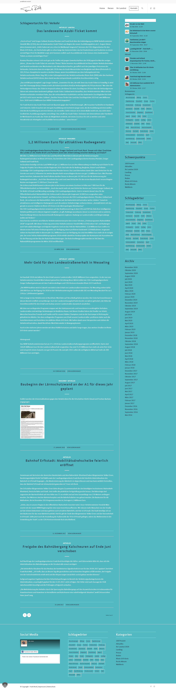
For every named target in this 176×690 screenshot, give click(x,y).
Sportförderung (130, 138)
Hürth (142, 108)
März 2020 (129, 291)
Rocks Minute (144, 131)
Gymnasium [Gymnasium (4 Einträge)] (129, 216)
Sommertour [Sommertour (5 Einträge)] (140, 242)
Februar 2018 (130, 365)
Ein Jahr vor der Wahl (137, 24)
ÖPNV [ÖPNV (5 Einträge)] (140, 249)
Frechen (152, 101)
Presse (127, 175)
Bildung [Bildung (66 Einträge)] (139, 204)
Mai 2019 (128, 321)
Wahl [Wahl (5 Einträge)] (127, 249)
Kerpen (134, 116)
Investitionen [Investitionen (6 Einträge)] (148, 219)
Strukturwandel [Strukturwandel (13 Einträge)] (140, 246)
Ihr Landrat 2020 (131, 169)
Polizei (148, 123)
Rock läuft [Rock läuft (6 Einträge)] (135, 238)
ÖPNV (140, 142)
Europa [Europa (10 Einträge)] (146, 208)
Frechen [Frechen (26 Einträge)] (152, 208)
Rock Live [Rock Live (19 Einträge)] (128, 238)
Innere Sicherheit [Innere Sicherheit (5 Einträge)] (130, 219)
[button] (5, 685)
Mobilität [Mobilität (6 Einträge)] (136, 231)
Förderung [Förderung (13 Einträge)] (138, 212)
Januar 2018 (129, 368)
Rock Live (128, 131)
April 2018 (129, 359)
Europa (146, 101)
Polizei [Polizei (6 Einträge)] (148, 231)
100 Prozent (129, 164)
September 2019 (131, 309)
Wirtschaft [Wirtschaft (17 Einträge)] (133, 249)
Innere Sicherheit (130, 112)
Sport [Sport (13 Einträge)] (147, 242)
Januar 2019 (129, 332)
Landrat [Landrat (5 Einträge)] (137, 227)
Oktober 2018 (130, 341)
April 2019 (129, 324)
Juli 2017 (128, 386)
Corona (145, 97)
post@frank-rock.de (25, 1)
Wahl (127, 142)
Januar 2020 (129, 297)
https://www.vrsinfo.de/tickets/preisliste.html (54, 86)
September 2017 (131, 380)
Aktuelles (63, 27)
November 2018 (131, 338)
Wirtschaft (133, 142)
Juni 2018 (128, 353)
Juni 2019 (128, 318)
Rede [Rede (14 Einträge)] (127, 234)
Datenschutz (51, 687)
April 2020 (129, 288)
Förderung (138, 105)
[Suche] (142, 8)
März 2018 (129, 362)
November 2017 (131, 374)
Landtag (71, 27)
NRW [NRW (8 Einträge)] (142, 231)
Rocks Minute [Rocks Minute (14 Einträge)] (144, 238)
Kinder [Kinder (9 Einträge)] (144, 223)
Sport (147, 135)
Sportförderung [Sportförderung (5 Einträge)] (130, 246)
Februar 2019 (130, 329)
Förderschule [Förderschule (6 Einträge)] (129, 212)
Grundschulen (146, 105)
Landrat (137, 120)
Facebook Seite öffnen (29, 652)
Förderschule (129, 105)
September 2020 (131, 273)
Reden (127, 178)
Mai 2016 (128, 415)
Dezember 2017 (131, 371)
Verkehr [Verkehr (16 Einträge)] (149, 246)
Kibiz (139, 116)
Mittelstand (129, 123)
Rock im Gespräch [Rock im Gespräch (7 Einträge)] (146, 234)
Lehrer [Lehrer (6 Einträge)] (149, 227)
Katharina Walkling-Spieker (75, 129)
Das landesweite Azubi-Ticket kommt (67, 31)
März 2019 (129, 327)
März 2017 (129, 397)
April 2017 (129, 395)
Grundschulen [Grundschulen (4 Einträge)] (146, 212)
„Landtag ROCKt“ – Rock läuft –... (141, 49)
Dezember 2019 (131, 300)
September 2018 (131, 344)
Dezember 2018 (131, 335)
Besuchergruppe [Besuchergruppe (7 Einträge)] (130, 204)
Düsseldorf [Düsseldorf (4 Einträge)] (139, 208)
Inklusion (148, 108)
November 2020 (131, 267)
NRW (142, 123)
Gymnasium (129, 108)
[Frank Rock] (31, 8)
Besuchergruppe (130, 97)
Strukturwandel (140, 138)
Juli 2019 (128, 315)
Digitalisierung (130, 101)
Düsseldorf (139, 101)
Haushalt (136, 108)
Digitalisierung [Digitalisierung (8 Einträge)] (130, 208)
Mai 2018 (128, 356)
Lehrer (149, 120)
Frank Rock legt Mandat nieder (140, 76)
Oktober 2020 (130, 270)
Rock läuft (135, 131)
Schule (151, 131)
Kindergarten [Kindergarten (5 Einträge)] (129, 227)
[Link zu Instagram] (154, 8)
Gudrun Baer (74, 249)
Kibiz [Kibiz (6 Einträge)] (139, 223)
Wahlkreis (71, 139)
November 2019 (131, 303)
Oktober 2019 (130, 306)
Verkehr (149, 138)
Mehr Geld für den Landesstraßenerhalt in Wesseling (67, 262)
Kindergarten (129, 120)
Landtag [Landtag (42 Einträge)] (143, 227)
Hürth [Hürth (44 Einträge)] (142, 216)
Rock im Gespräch (146, 127)
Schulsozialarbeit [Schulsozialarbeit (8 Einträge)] (130, 242)
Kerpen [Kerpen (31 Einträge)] (134, 223)
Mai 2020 (128, 285)
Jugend (128, 116)
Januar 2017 (129, 403)
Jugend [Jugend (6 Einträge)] (128, 223)
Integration (140, 112)
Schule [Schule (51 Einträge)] (151, 238)
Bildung (139, 97)
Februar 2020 (130, 294)
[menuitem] (102, 8)
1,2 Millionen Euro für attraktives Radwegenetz (67, 142)
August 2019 (130, 312)
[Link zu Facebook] (151, 8)
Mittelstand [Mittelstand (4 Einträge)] (129, 231)
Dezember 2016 (131, 406)
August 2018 (130, 347)
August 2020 (130, 276)
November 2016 (131, 409)
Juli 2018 (128, 350)
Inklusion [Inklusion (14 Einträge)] (148, 216)
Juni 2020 (128, 282)
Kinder (144, 116)
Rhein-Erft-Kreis (135, 127)
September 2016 (131, 412)
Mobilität (136, 123)
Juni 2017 (128, 389)
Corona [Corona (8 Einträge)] (145, 204)
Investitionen (148, 112)
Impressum (42, 687)
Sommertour (140, 135)
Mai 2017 (128, 391)
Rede (127, 127)
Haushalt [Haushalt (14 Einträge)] (136, 216)
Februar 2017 (130, 400)
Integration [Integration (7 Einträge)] (140, 219)
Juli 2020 (128, 279)
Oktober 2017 (130, 377)
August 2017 (130, 383)
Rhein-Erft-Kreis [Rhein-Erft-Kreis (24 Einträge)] (135, 234)
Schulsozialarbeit (130, 135)
